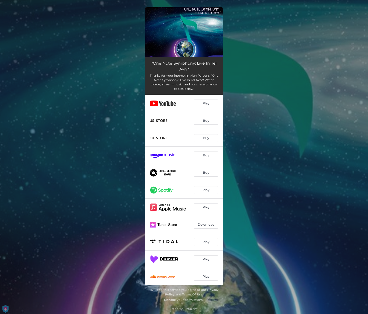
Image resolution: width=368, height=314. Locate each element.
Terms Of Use (192, 294)
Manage (170, 300)
